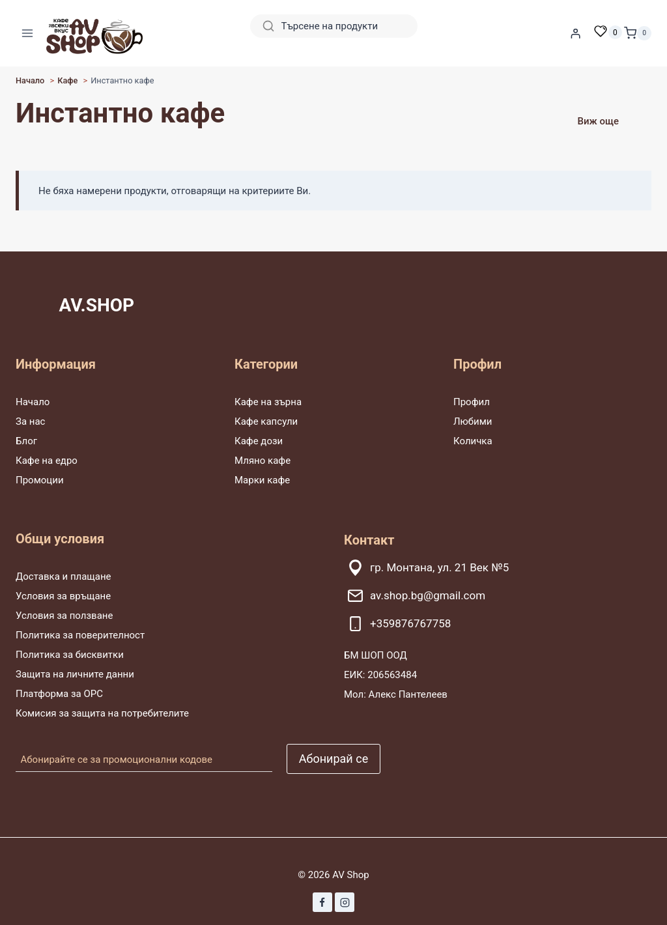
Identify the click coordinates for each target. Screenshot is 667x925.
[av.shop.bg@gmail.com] (497, 595)
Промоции (40, 480)
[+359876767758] (497, 623)
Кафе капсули (266, 421)
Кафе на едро (47, 460)
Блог (26, 441)
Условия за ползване (64, 615)
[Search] (334, 26)
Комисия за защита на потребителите (102, 713)
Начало (33, 402)
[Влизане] (575, 33)
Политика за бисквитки (70, 655)
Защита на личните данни (75, 674)
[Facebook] (322, 902)
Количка (472, 441)
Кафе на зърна (268, 402)
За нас (30, 421)
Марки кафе (262, 480)
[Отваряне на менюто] (28, 33)
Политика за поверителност (80, 635)
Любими (472, 421)
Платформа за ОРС (59, 694)
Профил (471, 402)
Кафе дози (258, 441)
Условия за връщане (63, 596)
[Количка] (637, 33)
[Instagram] (344, 902)
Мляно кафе (262, 460)
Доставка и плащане (63, 576)
